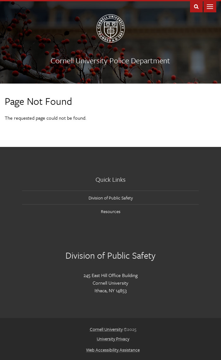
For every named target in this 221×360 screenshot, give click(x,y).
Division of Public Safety (111, 197)
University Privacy (113, 338)
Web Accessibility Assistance (113, 349)
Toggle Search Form (196, 6)
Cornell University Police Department (110, 60)
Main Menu (210, 6)
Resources (110, 211)
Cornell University (106, 329)
